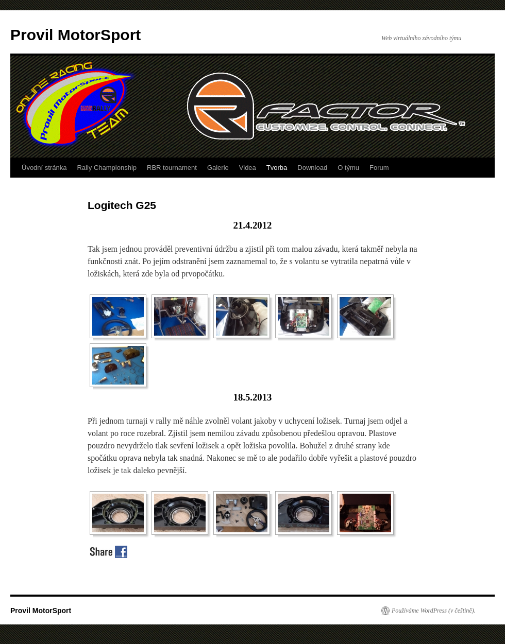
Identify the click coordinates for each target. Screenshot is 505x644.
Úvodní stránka (44, 167)
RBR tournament (172, 167)
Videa (247, 167)
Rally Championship (107, 167)
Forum (379, 167)
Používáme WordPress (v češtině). (434, 610)
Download (312, 167)
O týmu (348, 167)
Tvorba (276, 167)
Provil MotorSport (75, 34)
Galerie (218, 167)
